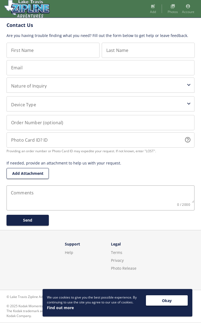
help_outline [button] (187, 139)
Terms (116, 252)
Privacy (117, 260)
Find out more (60, 307)
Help (69, 252)
